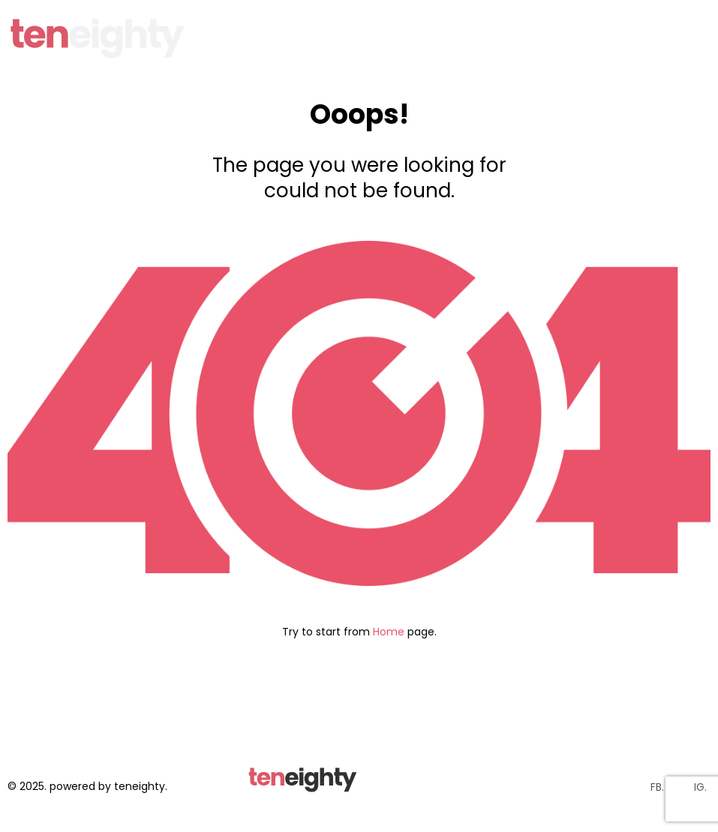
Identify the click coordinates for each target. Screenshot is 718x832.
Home (388, 631)
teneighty (139, 786)
